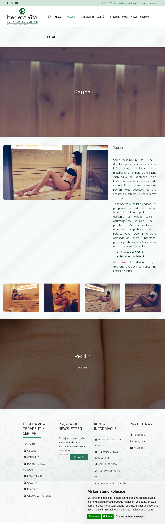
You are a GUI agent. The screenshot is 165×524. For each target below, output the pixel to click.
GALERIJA (144, 16)
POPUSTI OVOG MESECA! (34, 466)
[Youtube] (16, 2)
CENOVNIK (114, 16)
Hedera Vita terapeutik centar (108, 442)
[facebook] (7, 2)
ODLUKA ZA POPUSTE (37, 495)
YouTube (136, 447)
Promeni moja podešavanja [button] (129, 516)
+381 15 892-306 (108, 2)
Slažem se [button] (94, 516)
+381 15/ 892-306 (105, 464)
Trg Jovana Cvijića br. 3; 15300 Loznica (108, 454)
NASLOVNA (29, 444)
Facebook (137, 434)
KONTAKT (51, 37)
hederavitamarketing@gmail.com (139, 2)
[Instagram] (12, 2)
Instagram (137, 441)
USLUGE (71, 16)
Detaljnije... (82, 367)
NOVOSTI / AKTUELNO (37, 476)
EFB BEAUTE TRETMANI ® (92, 16)
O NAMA (57, 16)
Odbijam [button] (107, 516)
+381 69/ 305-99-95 (107, 470)
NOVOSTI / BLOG (130, 16)
